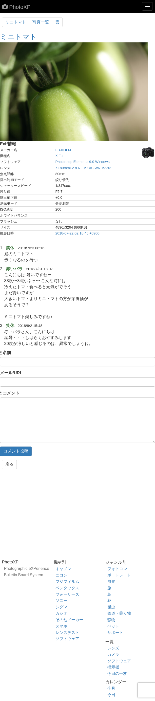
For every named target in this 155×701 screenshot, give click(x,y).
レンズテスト (67, 632)
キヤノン (63, 568)
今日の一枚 (117, 673)
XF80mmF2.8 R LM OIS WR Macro (83, 168)
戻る (9, 464)
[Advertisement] (77, 512)
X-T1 (59, 156)
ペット (113, 626)
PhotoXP (16, 7)
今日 (111, 694)
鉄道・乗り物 (119, 613)
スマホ (61, 626)
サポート (115, 632)
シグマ (61, 607)
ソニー (61, 600)
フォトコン (117, 568)
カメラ (113, 654)
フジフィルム (67, 581)
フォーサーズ (67, 594)
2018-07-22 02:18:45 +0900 (77, 233)
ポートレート (119, 575)
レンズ (113, 648)
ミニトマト (15, 22)
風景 (111, 581)
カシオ (61, 613)
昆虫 (111, 607)
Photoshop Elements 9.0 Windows (82, 162)
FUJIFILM (63, 150)
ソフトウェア (67, 638)
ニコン (61, 575)
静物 (111, 619)
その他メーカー (69, 619)
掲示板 (113, 667)
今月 (111, 688)
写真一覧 (40, 22)
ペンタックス (67, 588)
